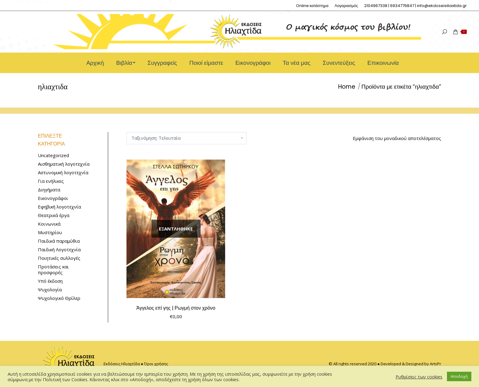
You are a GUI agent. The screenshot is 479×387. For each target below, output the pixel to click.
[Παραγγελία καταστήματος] (186, 138)
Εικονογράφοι (53, 198)
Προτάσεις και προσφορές (53, 269)
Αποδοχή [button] (459, 376)
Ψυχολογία (50, 290)
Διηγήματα (49, 190)
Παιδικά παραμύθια (59, 241)
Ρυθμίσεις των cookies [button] (419, 376)
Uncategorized (53, 155)
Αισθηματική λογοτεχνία (64, 164)
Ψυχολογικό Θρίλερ (59, 298)
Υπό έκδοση (50, 281)
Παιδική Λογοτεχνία (59, 249)
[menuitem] (312, 6)
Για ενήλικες (51, 181)
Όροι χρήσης (156, 364)
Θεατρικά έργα (53, 215)
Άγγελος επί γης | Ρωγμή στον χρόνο (175, 307)
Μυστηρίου (50, 232)
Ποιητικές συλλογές (59, 258)
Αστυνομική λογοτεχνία (63, 172)
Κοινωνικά (49, 224)
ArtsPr (435, 364)
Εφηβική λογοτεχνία (59, 207)
